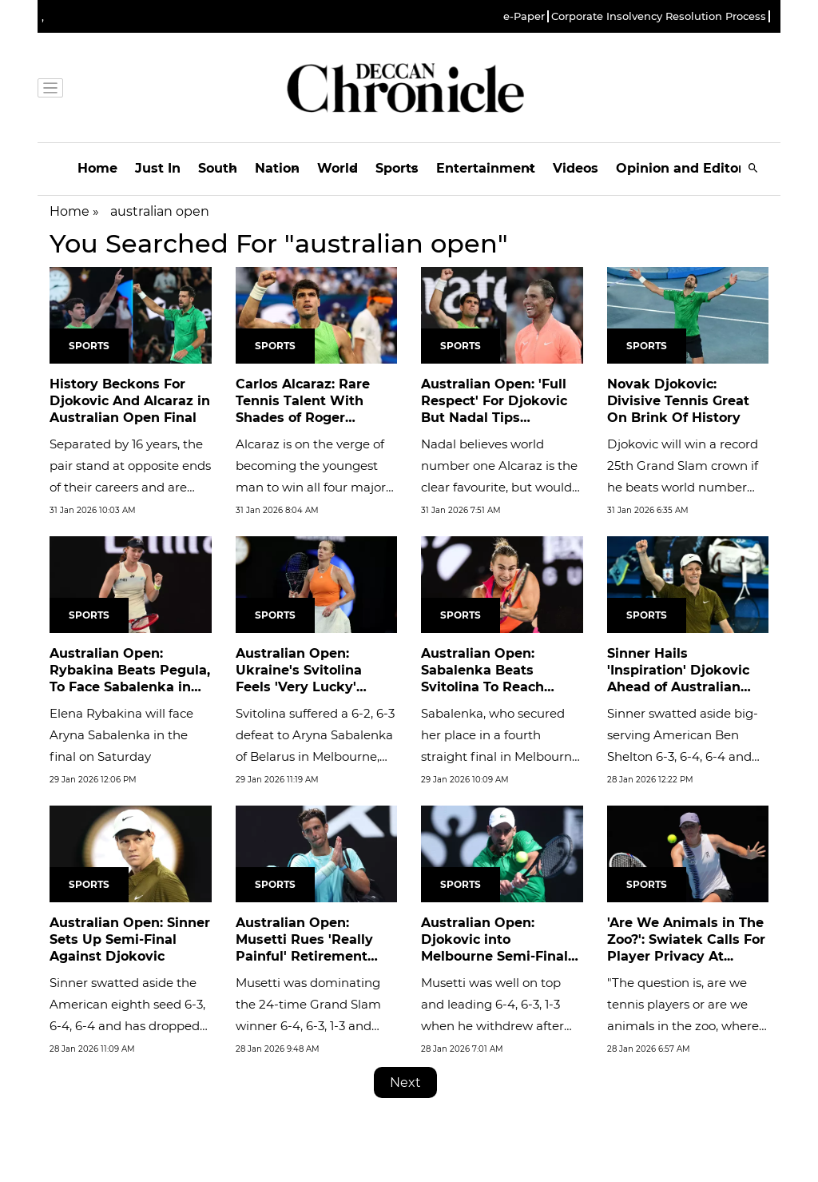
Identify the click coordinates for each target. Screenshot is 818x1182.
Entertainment (485, 168)
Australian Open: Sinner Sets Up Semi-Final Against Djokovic (130, 939)
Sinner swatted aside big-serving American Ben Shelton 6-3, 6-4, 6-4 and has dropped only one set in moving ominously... (682, 756)
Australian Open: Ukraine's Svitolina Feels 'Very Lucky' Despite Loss (299, 678)
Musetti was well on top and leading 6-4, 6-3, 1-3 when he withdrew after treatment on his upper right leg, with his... (492, 1026)
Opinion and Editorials (691, 168)
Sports (397, 168)
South (217, 168)
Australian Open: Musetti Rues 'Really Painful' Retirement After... (304, 947)
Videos (575, 168)
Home (97, 168)
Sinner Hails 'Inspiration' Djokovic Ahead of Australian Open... (678, 678)
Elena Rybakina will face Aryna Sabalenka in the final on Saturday (121, 735)
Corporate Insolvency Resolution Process (658, 16)
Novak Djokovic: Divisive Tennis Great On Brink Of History (678, 400)
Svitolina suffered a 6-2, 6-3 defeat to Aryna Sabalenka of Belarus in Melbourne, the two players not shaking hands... (315, 756)
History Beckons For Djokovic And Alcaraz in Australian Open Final (130, 400)
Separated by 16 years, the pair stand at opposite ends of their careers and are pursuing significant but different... (130, 487)
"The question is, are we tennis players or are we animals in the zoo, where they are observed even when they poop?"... (683, 1026)
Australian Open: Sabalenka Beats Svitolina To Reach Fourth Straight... (482, 678)
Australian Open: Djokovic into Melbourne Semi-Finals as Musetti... (498, 947)
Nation (277, 168)
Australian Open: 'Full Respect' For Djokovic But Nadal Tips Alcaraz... (494, 408)
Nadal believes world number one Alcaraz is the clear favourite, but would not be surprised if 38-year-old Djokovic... (501, 487)
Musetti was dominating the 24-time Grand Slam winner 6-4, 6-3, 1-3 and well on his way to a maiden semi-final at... (308, 1026)
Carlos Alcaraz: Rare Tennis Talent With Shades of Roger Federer (303, 408)
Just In (158, 168)
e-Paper (524, 16)
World (337, 168)
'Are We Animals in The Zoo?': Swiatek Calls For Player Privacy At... (686, 939)
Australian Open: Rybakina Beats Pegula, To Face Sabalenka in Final (130, 678)
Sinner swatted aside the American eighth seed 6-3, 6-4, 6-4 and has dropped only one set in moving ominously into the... (127, 1026)
